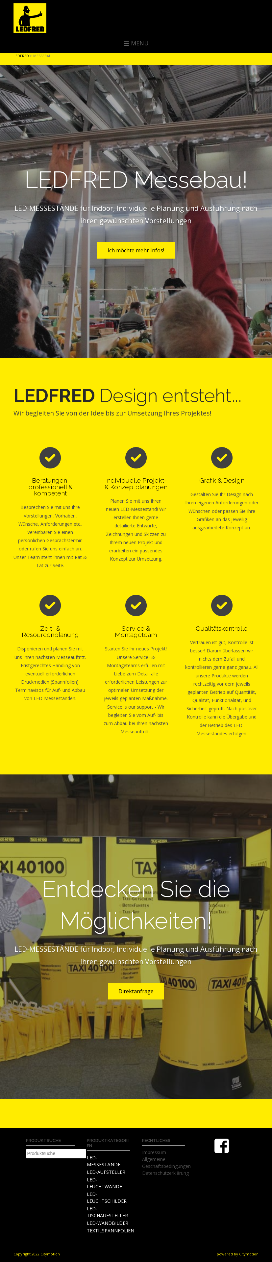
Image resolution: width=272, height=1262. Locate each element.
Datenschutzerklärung (165, 1173)
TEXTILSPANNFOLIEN (110, 1230)
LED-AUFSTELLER (106, 1172)
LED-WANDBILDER (107, 1223)
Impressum (154, 1152)
